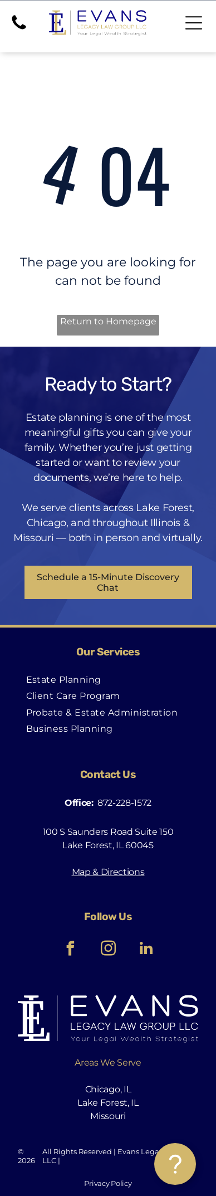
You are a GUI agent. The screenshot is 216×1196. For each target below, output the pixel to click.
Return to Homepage (108, 321)
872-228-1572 (124, 803)
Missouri (107, 1116)
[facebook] (70, 950)
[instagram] (108, 950)
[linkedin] (146, 950)
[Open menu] (193, 22)
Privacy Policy (107, 1183)
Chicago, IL (108, 1089)
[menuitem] (64, 680)
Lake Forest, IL (107, 1102)
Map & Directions (108, 872)
